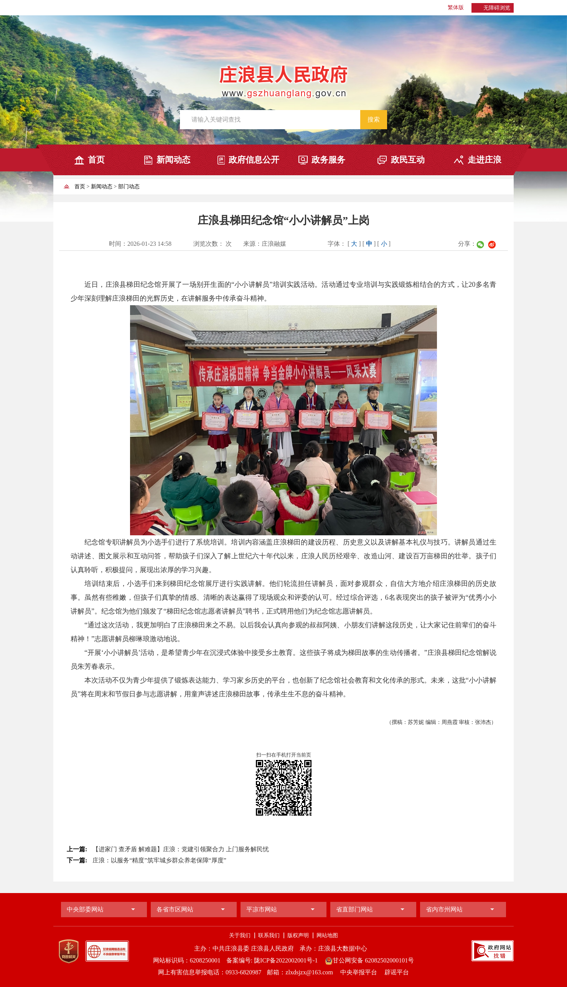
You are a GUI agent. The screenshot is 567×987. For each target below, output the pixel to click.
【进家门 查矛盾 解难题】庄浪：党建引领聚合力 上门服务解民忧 (180, 849)
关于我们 (240, 935)
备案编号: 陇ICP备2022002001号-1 (272, 960)
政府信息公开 (254, 159)
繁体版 (456, 7)
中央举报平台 (359, 972)
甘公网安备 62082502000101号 (369, 960)
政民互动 (408, 159)
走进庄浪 (484, 159)
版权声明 (298, 935)
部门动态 (129, 186)
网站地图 (327, 935)
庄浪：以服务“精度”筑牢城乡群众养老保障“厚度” (159, 860)
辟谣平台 (396, 972)
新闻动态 (173, 159)
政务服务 (328, 159)
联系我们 (269, 935)
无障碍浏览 (496, 8)
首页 (96, 159)
